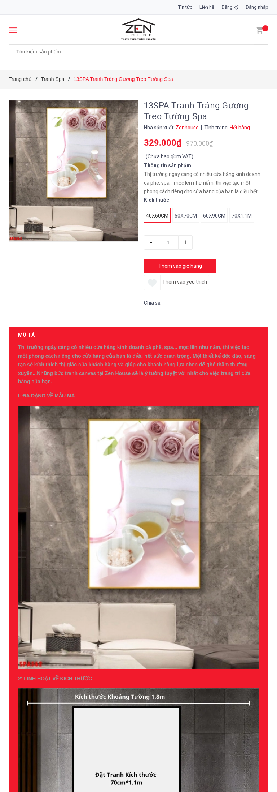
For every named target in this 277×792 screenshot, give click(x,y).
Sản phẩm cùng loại (47, 765)
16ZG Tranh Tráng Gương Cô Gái (85, 708)
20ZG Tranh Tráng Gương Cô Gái (85, 518)
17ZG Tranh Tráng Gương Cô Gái (85, 660)
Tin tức (185, 7)
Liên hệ (206, 7)
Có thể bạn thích (42, 499)
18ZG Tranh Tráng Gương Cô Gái (85, 613)
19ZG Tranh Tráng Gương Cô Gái (85, 566)
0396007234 (75, 468)
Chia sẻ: (152, 303)
